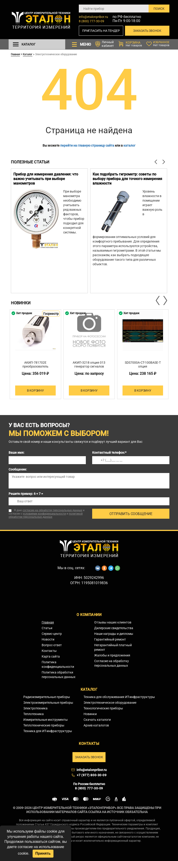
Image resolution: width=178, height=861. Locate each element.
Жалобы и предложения (112, 655)
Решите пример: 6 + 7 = (26, 494)
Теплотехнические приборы (43, 725)
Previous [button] (158, 300)
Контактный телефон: (109, 452)
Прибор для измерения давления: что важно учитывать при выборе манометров (45, 178)
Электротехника (35, 708)
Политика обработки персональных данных (58, 675)
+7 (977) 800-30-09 (92, 775)
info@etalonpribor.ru (93, 17)
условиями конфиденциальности (44, 513)
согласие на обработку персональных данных (52, 510)
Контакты (49, 651)
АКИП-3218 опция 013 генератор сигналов (89, 364)
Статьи (47, 628)
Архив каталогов (96, 725)
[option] (49, 230)
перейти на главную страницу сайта (87, 145)
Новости (48, 639)
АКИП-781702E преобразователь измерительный (35, 366)
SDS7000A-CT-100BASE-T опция (143, 364)
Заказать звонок (147, 31)
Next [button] (164, 300)
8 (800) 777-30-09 (91, 21)
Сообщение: (18, 469)
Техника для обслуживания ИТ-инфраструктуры (119, 697)
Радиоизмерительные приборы (46, 697)
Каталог (27, 54)
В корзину (35, 390)
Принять (43, 853)
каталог (129, 145)
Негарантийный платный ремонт (113, 647)
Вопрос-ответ (52, 645)
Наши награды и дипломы (113, 634)
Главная (15, 54)
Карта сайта (51, 656)
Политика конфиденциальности (58, 664)
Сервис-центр (52, 634)
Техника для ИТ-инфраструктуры (47, 731)
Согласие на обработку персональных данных (111, 663)
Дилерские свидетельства (113, 628)
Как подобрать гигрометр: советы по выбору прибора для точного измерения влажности (127, 178)
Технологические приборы (103, 708)
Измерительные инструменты (45, 719)
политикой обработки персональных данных (46, 515)
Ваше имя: (16, 452)
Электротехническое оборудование (110, 702)
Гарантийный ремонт (110, 639)
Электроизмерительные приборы (48, 702)
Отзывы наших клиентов (112, 622)
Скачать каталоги (97, 719)
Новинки (90, 714)
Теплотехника (33, 714)
